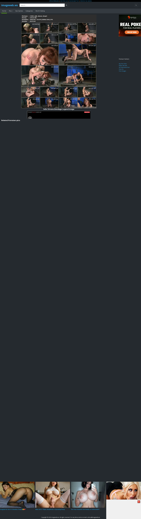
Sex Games (19, 11)
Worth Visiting (40, 11)
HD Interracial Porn (124, 67)
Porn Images (122, 71)
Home (4, 11)
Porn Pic (121, 69)
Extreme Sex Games (86, 1)
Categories (29, 11)
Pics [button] (10, 11)
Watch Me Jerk (123, 65)
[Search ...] (42, 5)
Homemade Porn (74, 1)
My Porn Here (123, 64)
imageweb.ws (9, 5)
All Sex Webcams (54, 1)
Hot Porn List (64, 1)
